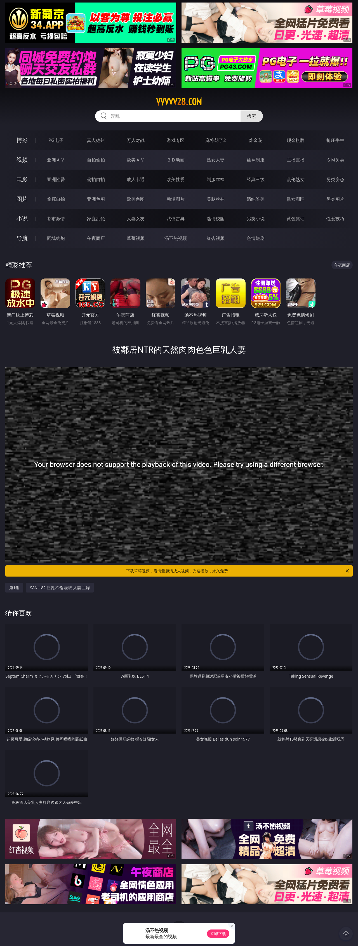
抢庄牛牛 (335, 140)
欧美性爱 (176, 179)
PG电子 (55, 140)
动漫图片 (176, 199)
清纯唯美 (256, 199)
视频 (22, 159)
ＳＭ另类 (335, 160)
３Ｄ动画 (176, 160)
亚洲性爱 (56, 179)
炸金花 (255, 140)
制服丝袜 (216, 179)
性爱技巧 (335, 219)
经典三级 (256, 179)
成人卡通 (136, 179)
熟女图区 (296, 199)
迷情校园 (216, 219)
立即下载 (218, 933)
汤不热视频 (175, 238)
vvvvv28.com (179, 101)
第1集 (14, 587)
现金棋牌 (296, 140)
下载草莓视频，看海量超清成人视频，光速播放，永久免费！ (238, 571)
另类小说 (256, 219)
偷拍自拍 (96, 179)
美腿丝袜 (216, 199)
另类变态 (335, 179)
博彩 (22, 140)
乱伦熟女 (296, 179)
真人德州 (96, 140)
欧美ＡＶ (136, 160)
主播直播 (296, 160)
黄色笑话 (296, 219)
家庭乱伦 (96, 219)
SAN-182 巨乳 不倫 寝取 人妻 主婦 (60, 587)
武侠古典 (176, 219)
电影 (22, 179)
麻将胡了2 (215, 140)
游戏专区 (176, 140)
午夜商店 (96, 238)
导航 (22, 238)
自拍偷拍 (96, 160)
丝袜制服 (256, 160)
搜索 (251, 116)
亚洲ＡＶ (56, 160)
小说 (22, 218)
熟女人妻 (216, 160)
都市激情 (56, 219)
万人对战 (136, 140)
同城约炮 (56, 238)
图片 (22, 199)
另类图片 (335, 199)
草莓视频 (136, 238)
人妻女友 (136, 219)
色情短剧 (256, 238)
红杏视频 (216, 238)
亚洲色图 (96, 199)
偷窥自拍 (56, 199)
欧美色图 (136, 199)
